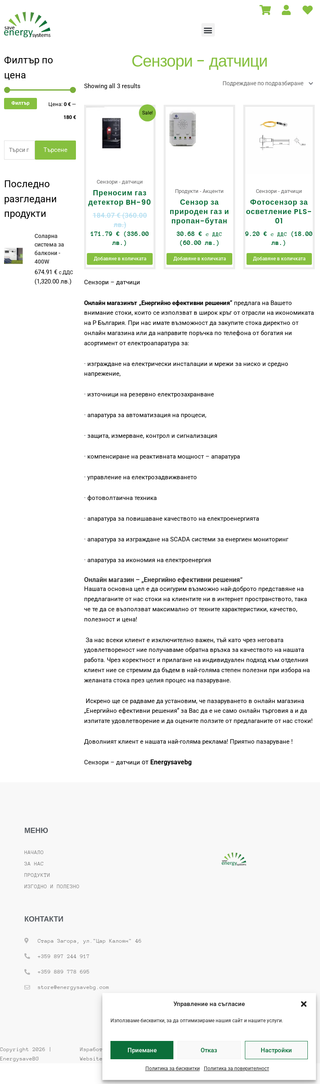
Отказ (209, 1050)
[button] (304, 1004)
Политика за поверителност (236, 1068)
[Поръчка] (262, 84)
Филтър (20, 103)
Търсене (55, 150)
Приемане (142, 1050)
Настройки (276, 1050)
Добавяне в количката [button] (120, 266)
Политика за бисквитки (172, 1068)
